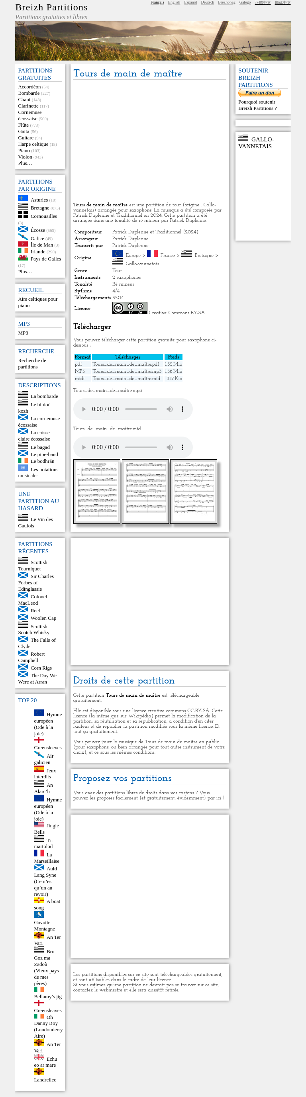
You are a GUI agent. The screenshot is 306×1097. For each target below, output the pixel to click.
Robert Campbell (31, 657)
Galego (245, 2)
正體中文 (263, 2)
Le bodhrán (43, 461)
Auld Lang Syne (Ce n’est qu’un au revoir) (45, 881)
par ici (214, 798)
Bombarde (28, 93)
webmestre (111, 990)
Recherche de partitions (32, 363)
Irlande (38, 251)
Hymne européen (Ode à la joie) (48, 724)
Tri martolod (43, 843)
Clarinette (28, 106)
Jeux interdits (45, 773)
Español (190, 2)
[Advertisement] (149, 141)
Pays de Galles (46, 259)
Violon (25, 157)
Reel (35, 610)
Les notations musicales (38, 472)
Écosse (38, 230)
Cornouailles (44, 216)
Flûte (23, 125)
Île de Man (42, 245)
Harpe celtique (33, 144)
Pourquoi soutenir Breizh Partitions (256, 105)
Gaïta (23, 131)
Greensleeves (47, 747)
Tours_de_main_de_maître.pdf (125, 364)
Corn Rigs (41, 668)
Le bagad (40, 447)
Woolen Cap (43, 618)
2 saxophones (126, 277)
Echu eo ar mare (45, 1062)
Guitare (25, 138)
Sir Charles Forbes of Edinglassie (36, 582)
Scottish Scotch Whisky (33, 629)
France (168, 255)
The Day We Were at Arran (37, 678)
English (174, 2)
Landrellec (45, 1080)
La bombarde (44, 396)
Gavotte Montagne (44, 925)
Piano (24, 150)
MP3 (23, 333)
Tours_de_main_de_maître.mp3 (126, 371)
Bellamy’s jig (48, 996)
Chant (24, 99)
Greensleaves (47, 1010)
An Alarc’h (43, 788)
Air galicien (43, 759)
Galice (37, 238)
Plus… (25, 163)
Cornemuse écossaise (29, 115)
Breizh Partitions (51, 7)
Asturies (39, 199)
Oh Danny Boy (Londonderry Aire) (48, 1026)
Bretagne (40, 208)
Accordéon (29, 87)
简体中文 (283, 2)
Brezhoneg (226, 2)
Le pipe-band (44, 454)
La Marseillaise (46, 858)
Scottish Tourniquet (32, 565)
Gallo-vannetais (142, 263)
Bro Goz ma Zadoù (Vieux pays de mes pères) (46, 967)
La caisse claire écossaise (34, 435)
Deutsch (207, 2)
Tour (117, 270)
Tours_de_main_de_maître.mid (126, 378)
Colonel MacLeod (32, 600)
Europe (133, 255)
